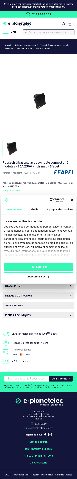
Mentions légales (20, 474)
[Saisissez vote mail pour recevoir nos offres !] (26, 379)
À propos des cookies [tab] (59, 209)
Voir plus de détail (11, 190)
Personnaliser (38, 276)
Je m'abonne (59, 378)
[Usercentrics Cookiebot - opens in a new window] (49, 200)
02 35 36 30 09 (38, 14)
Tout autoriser (38, 266)
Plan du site (47, 474)
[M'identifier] (63, 24)
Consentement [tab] (13, 209)
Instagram (50, 434)
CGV (7, 474)
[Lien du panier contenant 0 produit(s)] (71, 24)
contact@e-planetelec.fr (40, 428)
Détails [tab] (34, 209)
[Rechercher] (48, 32)
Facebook (45, 434)
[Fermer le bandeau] (72, 200)
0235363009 (40, 424)
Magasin (35, 474)
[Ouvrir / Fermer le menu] (10, 32)
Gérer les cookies (63, 474)
